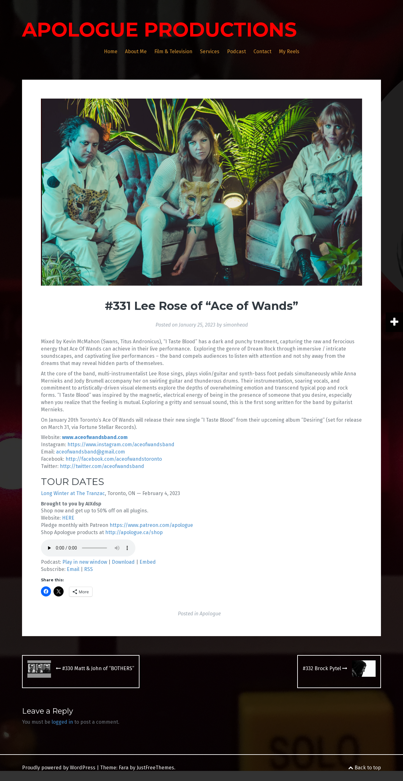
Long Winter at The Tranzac (73, 493)
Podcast (236, 51)
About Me (136, 51)
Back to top (364, 768)
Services (209, 51)
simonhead (235, 325)
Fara (123, 768)
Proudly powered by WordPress (58, 768)
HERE (68, 518)
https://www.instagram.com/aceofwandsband (120, 445)
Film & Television (173, 51)
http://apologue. (124, 532)
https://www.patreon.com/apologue (151, 525)
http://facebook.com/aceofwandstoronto (113, 459)
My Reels (289, 51)
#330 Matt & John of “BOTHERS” (95, 668)
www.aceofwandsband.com (95, 437)
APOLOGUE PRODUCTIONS (159, 30)
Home (110, 51)
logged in (62, 722)
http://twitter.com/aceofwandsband (102, 466)
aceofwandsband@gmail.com (90, 452)
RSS (88, 569)
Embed (147, 562)
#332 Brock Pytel (325, 668)
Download (123, 562)
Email (73, 569)
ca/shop (153, 532)
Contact (262, 51)
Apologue (210, 614)
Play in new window (84, 562)
